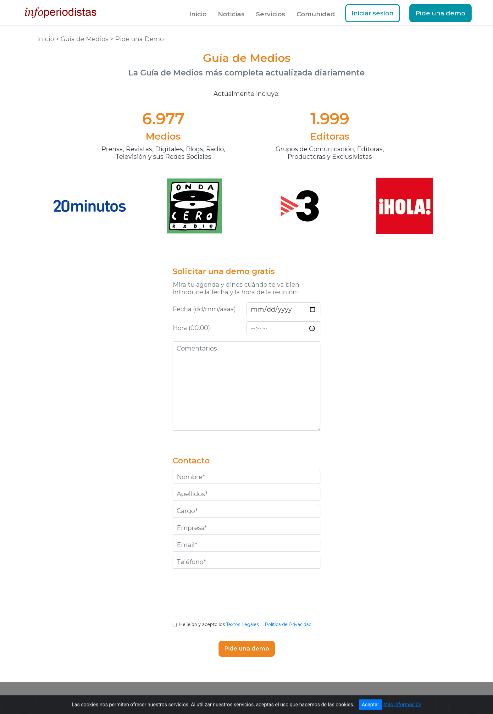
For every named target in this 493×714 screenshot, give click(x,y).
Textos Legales (281, 698)
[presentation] (246, 600)
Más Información (402, 708)
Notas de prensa (237, 698)
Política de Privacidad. (289, 624)
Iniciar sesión (373, 13)
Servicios (270, 14)
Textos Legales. (243, 624)
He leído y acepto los (246, 624)
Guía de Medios (192, 698)
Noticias (231, 14)
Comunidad (315, 14)
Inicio (198, 14)
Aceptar (370, 708)
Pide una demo (440, 13)
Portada (128, 698)
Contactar (319, 698)
